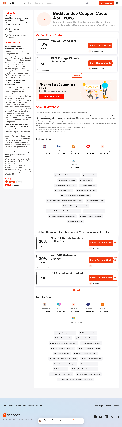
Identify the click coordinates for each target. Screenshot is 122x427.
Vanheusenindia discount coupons (67, 175)
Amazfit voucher (90, 175)
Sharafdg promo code (64, 338)
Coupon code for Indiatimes (86, 338)
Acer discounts (87, 180)
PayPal (59, 151)
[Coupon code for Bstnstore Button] (65, 185)
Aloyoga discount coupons (92, 343)
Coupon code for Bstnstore (66, 185)
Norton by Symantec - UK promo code (64, 343)
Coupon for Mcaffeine (68, 180)
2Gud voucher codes (88, 333)
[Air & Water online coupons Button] (91, 359)
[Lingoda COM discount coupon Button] (85, 353)
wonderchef (46, 308)
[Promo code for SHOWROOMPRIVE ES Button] (75, 195)
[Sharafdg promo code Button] (63, 338)
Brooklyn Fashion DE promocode (63, 348)
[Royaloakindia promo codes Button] (65, 333)
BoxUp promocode (76, 221)
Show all (76, 290)
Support (116, 406)
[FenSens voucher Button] (60, 369)
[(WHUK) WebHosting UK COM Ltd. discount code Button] (75, 379)
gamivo (73, 151)
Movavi (59, 308)
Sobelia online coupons (64, 190)
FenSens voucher (61, 369)
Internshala (74, 164)
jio (86, 151)
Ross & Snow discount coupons (66, 364)
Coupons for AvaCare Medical (62, 374)
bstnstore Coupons (89, 185)
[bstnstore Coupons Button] (88, 185)
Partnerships (21, 406)
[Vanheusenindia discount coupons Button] (67, 175)
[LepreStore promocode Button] (95, 201)
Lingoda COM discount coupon (86, 353)
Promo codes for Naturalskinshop (89, 374)
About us (97, 406)
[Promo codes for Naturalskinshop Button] (89, 374)
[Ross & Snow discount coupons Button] (65, 364)
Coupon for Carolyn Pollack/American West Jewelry (65, 200)
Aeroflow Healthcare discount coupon (63, 216)
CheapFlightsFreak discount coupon (85, 369)
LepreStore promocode (96, 200)
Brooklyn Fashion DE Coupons (90, 348)
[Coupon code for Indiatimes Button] (86, 338)
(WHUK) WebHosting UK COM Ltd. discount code (76, 379)
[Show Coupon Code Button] (100, 45)
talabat (102, 308)
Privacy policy (24, 419)
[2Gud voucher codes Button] (88, 333)
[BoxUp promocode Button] (75, 221)
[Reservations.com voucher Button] (94, 211)
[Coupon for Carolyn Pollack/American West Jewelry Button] (64, 201)
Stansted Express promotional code (76, 206)
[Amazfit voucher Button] (89, 175)
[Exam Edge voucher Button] (62, 353)
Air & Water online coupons (92, 358)
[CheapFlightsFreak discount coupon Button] (84, 369)
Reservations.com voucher (95, 211)
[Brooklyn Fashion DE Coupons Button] (89, 348)
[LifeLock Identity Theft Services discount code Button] (63, 211)
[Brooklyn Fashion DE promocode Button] (62, 348)
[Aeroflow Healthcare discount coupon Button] (62, 216)
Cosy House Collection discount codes (64, 358)
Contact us (106, 406)
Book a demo (8, 406)
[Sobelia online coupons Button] (63, 190)
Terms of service (36, 419)
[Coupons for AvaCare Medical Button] (61, 374)
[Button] (94, 3)
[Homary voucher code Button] (89, 364)
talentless (74, 308)
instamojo (89, 308)
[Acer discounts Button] (86, 180)
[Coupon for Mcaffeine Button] (67, 180)
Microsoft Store (76, 322)
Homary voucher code (90, 364)
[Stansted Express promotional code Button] (75, 206)
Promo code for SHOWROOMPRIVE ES (76, 195)
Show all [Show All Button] (76, 75)
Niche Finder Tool (35, 406)
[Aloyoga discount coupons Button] (91, 343)
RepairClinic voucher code (87, 190)
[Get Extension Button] (51, 96)
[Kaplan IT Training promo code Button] (91, 216)
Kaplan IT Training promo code (91, 216)
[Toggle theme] (117, 3)
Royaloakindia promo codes (66, 333)
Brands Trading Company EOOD (110, 151)
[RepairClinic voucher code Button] (86, 190)
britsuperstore (47, 151)
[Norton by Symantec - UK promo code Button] (63, 343)
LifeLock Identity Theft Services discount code (64, 211)
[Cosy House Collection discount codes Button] (63, 359)
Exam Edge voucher (63, 353)
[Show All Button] (77, 290)
